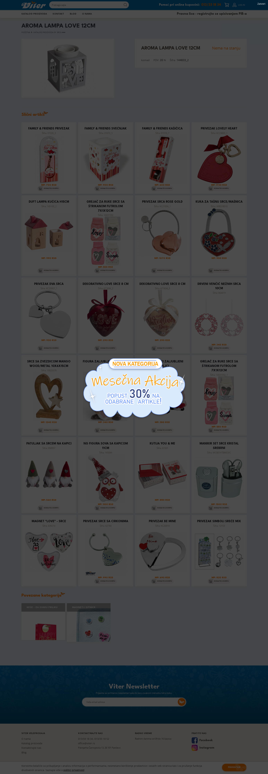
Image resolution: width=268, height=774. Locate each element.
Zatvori (261, 4)
